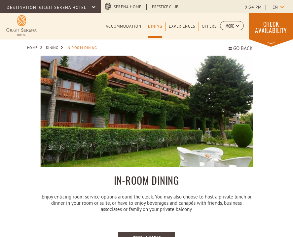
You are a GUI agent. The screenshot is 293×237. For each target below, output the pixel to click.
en (275, 7)
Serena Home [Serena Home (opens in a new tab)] (127, 7)
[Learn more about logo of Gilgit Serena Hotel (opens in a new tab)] (21, 25)
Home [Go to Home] (32, 48)
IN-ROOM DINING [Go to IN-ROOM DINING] (81, 48)
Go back (240, 49)
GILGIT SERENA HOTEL (63, 8)
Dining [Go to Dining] (52, 48)
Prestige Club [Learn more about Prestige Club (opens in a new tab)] (165, 7)
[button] (232, 25)
